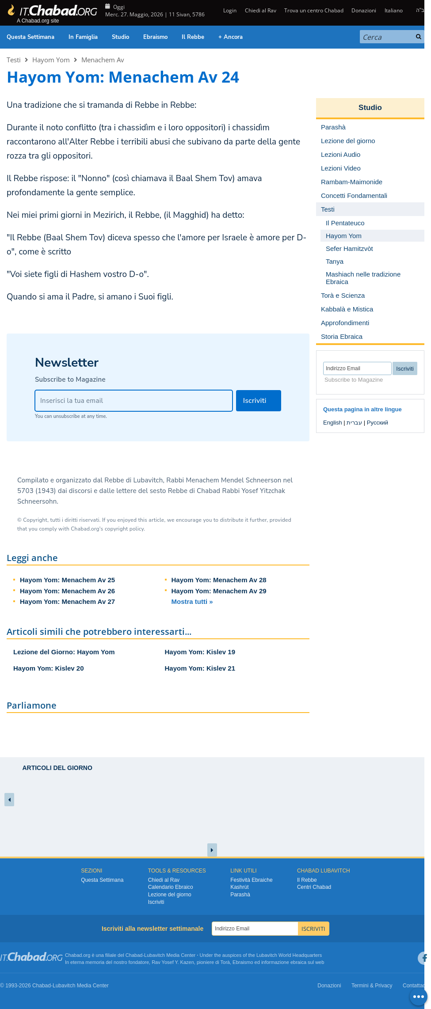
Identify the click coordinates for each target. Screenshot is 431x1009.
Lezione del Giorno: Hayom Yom (63, 652)
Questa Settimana (30, 37)
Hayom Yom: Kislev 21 (200, 668)
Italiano (394, 10)
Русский (377, 422)
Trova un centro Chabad (313, 10)
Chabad (134, 955)
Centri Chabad (314, 887)
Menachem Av (102, 59)
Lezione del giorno (169, 894)
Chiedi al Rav (260, 10)
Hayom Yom (51, 59)
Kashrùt (239, 887)
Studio (120, 37)
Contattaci (415, 985)
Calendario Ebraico (170, 887)
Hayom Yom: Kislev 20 (48, 668)
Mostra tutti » (192, 601)
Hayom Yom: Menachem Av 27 (67, 601)
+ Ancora (230, 37)
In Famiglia (83, 37)
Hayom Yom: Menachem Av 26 (67, 591)
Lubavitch (154, 955)
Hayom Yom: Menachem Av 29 (219, 591)
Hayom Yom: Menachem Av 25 (67, 580)
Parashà (240, 894)
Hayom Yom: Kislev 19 (200, 652)
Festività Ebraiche (251, 880)
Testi (14, 59)
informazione (275, 962)
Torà (225, 962)
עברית (354, 422)
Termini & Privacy (372, 985)
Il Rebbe (193, 37)
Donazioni (363, 10)
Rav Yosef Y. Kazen (173, 962)
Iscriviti (156, 902)
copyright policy (124, 528)
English (332, 422)
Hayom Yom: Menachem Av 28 (219, 580)
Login (229, 10)
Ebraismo (155, 37)
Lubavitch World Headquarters (289, 955)
